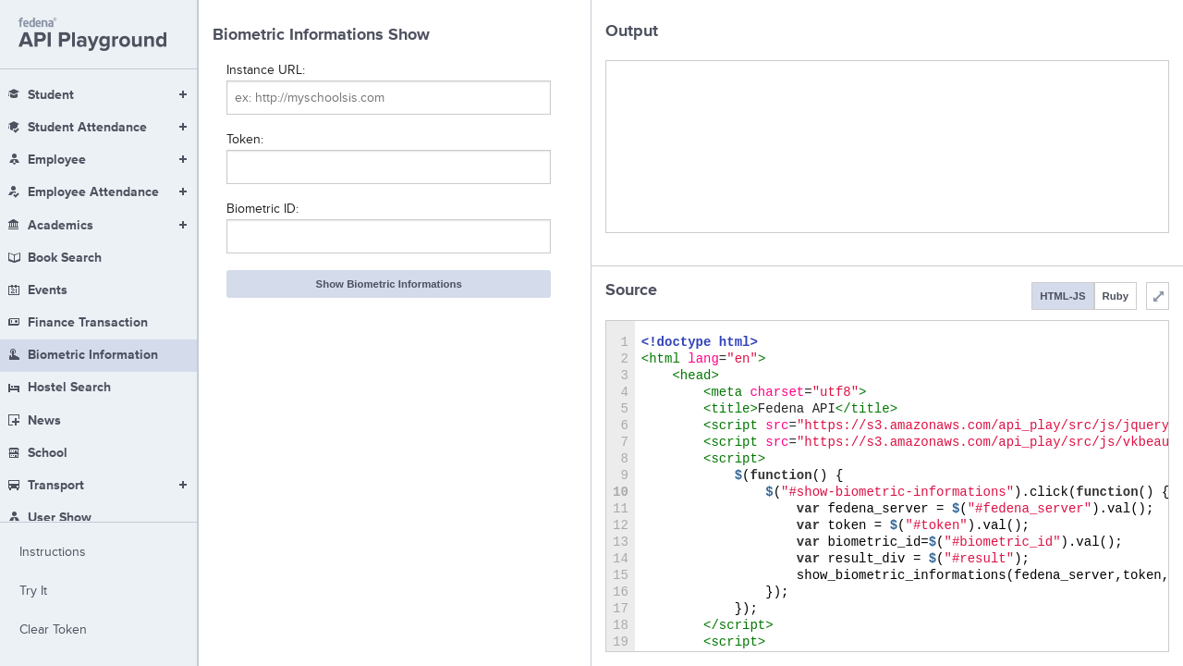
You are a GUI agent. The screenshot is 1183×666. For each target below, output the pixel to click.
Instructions (52, 552)
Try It (33, 590)
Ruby (1115, 296)
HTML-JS (1062, 296)
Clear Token (53, 629)
